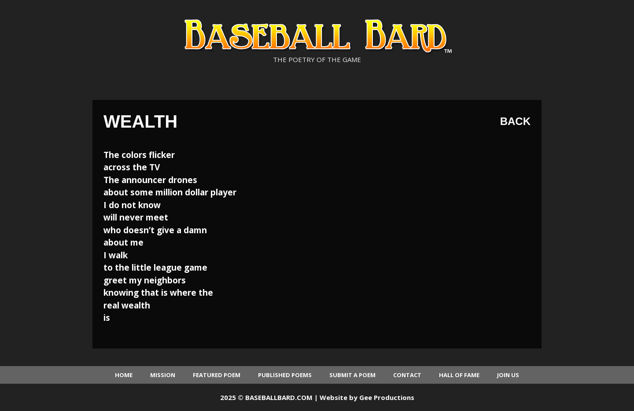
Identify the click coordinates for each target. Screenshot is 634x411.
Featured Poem (216, 375)
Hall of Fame (459, 375)
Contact (407, 375)
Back (515, 121)
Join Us (508, 375)
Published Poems (285, 375)
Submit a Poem (352, 375)
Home (124, 375)
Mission (162, 375)
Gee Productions (386, 397)
